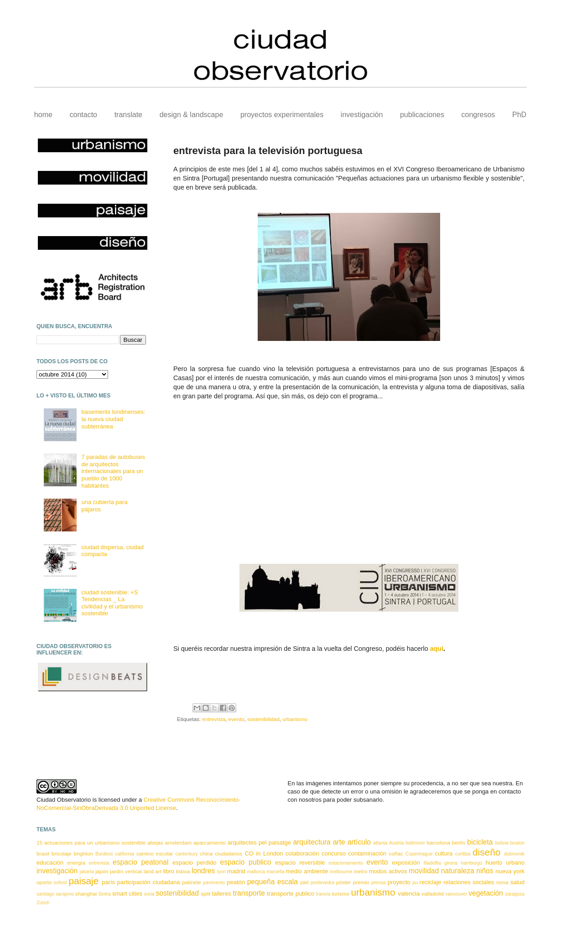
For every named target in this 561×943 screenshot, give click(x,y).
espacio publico (245, 862)
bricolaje (62, 853)
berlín (458, 842)
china (206, 853)
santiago (45, 894)
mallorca (256, 871)
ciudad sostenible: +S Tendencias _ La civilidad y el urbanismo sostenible (111, 603)
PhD (519, 115)
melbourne (341, 871)
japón (102, 871)
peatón (236, 882)
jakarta (87, 871)
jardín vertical (126, 871)
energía (76, 863)
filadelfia (432, 863)
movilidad (424, 871)
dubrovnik (514, 853)
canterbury (187, 853)
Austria (396, 842)
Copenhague (419, 853)
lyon (221, 871)
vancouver (456, 894)
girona (450, 863)
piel (304, 882)
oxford (60, 882)
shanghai (86, 894)
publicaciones (422, 115)
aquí (436, 648)
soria (149, 894)
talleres (221, 893)
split (205, 894)
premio (361, 882)
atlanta (380, 842)
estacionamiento (346, 863)
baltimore (415, 842)
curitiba (463, 853)
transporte (249, 893)
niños (484, 871)
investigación (362, 115)
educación (49, 862)
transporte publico (290, 893)
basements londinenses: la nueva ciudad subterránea (113, 418)
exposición (406, 862)
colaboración (302, 853)
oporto (44, 882)
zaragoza (515, 894)
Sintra (105, 894)
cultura (443, 853)
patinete (191, 882)
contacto (83, 115)
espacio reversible (300, 862)
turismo (340, 894)
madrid (236, 871)
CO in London (263, 853)
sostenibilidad (263, 719)
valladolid (432, 894)
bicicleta (480, 842)
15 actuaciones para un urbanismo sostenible (90, 842)
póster (343, 882)
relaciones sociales (468, 882)
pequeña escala (272, 882)
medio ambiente (307, 871)
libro (168, 871)
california (125, 853)
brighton (83, 853)
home (43, 115)
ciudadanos (228, 853)
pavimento (214, 882)
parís (108, 882)
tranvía (323, 894)
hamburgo (471, 863)
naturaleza (457, 871)
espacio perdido (194, 862)
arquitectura (311, 842)
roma (502, 882)
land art (152, 871)
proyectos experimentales (281, 115)
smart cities (127, 893)
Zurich (43, 902)
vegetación (485, 893)
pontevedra (322, 882)
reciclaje (431, 882)
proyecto (399, 882)
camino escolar (154, 853)
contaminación (367, 853)
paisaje (83, 881)
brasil (42, 853)
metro (361, 871)
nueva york (510, 871)
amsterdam (178, 842)
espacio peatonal (140, 862)
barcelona (438, 842)
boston (517, 842)
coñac (396, 853)
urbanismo (294, 719)
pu (415, 882)
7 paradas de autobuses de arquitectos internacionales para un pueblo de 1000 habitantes (113, 471)
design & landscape (191, 115)
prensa (378, 882)
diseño (486, 852)
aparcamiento (209, 842)
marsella (275, 871)
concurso (334, 853)
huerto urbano (505, 862)
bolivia (502, 842)
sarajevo (64, 894)
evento (236, 719)
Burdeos (104, 853)
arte (339, 842)
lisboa (183, 871)
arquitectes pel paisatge (259, 842)
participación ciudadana (148, 882)
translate (128, 115)
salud (517, 882)
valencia (409, 893)
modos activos (388, 871)
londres (203, 871)
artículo (359, 842)
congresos (478, 115)
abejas (155, 842)
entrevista (213, 719)
